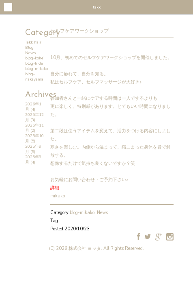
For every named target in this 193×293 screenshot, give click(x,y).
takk (97, 7)
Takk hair (33, 42)
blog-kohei (35, 58)
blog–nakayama (34, 76)
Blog (29, 47)
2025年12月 (34, 117)
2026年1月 (33, 106)
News (30, 53)
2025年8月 (33, 159)
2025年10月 (34, 138)
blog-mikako (36, 69)
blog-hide (34, 63)
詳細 (54, 188)
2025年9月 (33, 149)
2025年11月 (34, 127)
